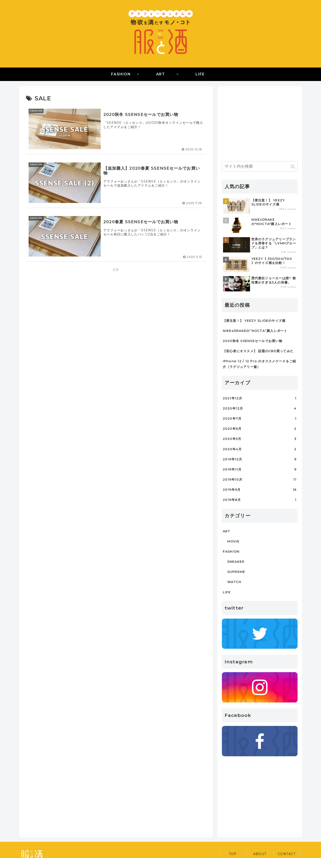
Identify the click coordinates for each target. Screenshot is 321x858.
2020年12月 (260, 408)
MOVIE (233, 541)
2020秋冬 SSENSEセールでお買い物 (252, 341)
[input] (260, 166)
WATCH (234, 582)
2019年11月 (260, 469)
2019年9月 (260, 490)
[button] (293, 166)
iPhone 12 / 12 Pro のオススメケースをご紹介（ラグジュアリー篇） (259, 364)
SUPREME (236, 572)
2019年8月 (260, 500)
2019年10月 (260, 479)
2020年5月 (260, 439)
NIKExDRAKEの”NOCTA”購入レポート (255, 331)
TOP (233, 854)
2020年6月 (260, 429)
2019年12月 (260, 459)
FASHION (231, 551)
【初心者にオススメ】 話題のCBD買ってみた (258, 351)
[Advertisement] (116, 304)
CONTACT (287, 854)
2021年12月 (260, 398)
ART (226, 531)
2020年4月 (260, 449)
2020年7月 (260, 418)
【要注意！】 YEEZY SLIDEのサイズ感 (254, 321)
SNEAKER (236, 562)
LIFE (227, 592)
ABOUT (259, 854)
